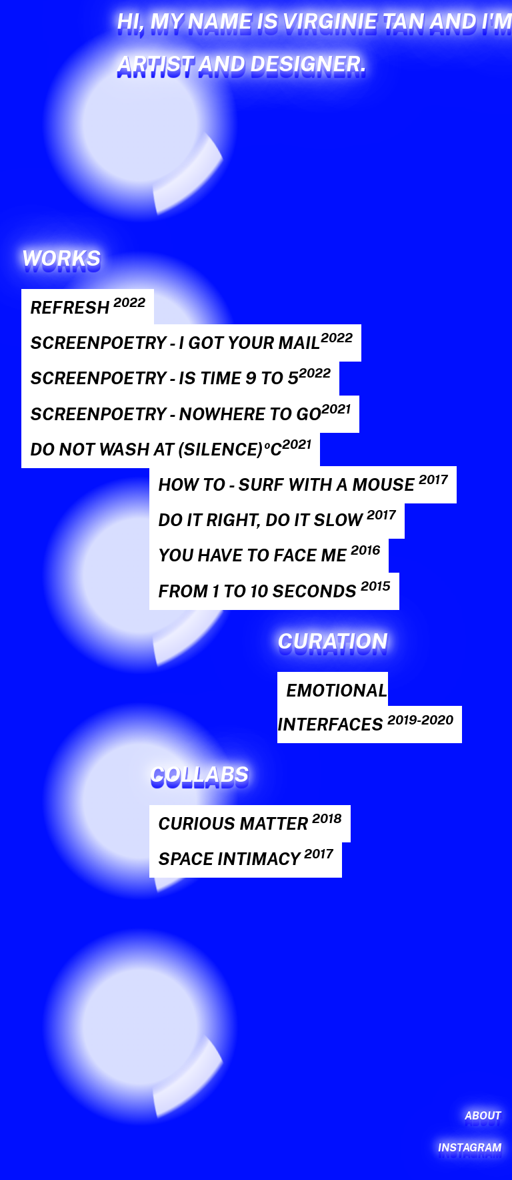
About (483, 1115)
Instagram (469, 1147)
